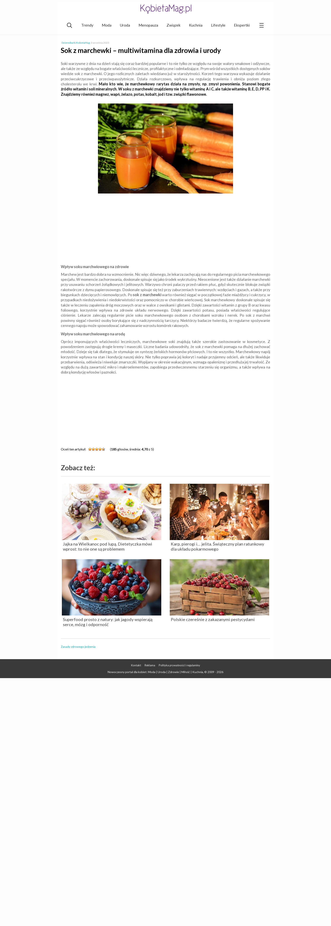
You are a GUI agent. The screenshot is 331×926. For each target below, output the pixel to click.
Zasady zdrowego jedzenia (78, 646)
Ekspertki (242, 25)
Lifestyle (218, 25)
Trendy (87, 25)
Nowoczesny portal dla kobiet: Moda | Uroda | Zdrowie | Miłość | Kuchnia (155, 672)
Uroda (125, 25)
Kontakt (136, 665)
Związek (173, 25)
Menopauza (148, 25)
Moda (106, 25)
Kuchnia (195, 25)
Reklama (150, 665)
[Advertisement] (165, 229)
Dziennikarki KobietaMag (76, 42)
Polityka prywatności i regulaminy (179, 665)
